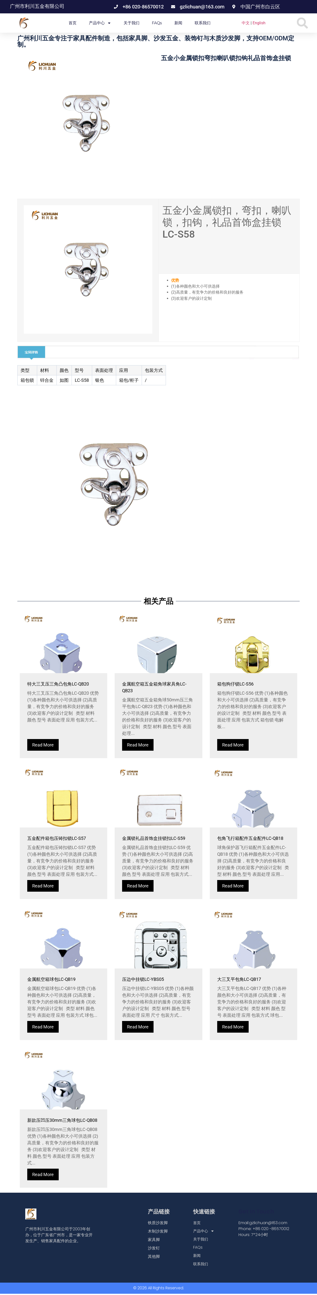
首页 (73, 23)
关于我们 (131, 23)
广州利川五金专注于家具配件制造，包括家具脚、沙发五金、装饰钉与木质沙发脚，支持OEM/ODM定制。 (155, 41)
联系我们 (203, 23)
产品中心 (100, 23)
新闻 (178, 23)
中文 (246, 23)
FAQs (157, 23)
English (259, 23)
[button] (302, 23)
